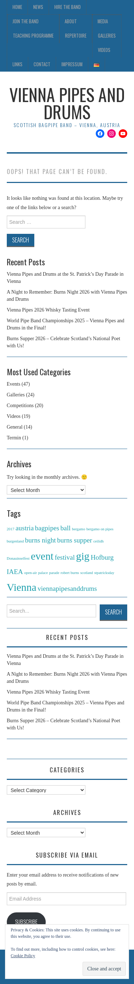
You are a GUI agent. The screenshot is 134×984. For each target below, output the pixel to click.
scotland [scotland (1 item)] (86, 573)
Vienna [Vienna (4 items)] (21, 587)
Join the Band (26, 21)
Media (103, 21)
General (15, 427)
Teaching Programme (33, 35)
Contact (42, 64)
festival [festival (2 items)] (65, 557)
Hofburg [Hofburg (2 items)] (102, 557)
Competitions (20, 405)
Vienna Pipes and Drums (67, 103)
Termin (14, 437)
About (71, 21)
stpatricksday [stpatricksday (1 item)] (104, 573)
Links (18, 64)
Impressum (72, 64)
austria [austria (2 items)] (25, 528)
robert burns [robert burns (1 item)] (69, 573)
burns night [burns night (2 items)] (40, 540)
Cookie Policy (23, 955)
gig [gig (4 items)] (82, 556)
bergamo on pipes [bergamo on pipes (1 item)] (100, 529)
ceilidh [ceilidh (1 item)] (98, 541)
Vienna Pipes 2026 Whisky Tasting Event (48, 310)
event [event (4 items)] (42, 556)
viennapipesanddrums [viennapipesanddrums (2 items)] (67, 588)
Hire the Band (67, 7)
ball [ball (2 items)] (65, 528)
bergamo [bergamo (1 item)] (78, 529)
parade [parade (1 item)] (54, 573)
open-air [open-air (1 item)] (30, 573)
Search (113, 611)
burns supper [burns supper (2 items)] (74, 540)
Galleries (107, 35)
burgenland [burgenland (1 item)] (15, 541)
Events (13, 384)
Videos (104, 50)
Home (17, 7)
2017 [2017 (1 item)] (10, 529)
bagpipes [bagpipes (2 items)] (47, 528)
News (38, 7)
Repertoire (75, 35)
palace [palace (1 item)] (43, 573)
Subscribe (26, 921)
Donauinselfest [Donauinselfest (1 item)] (18, 558)
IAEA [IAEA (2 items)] (15, 571)
